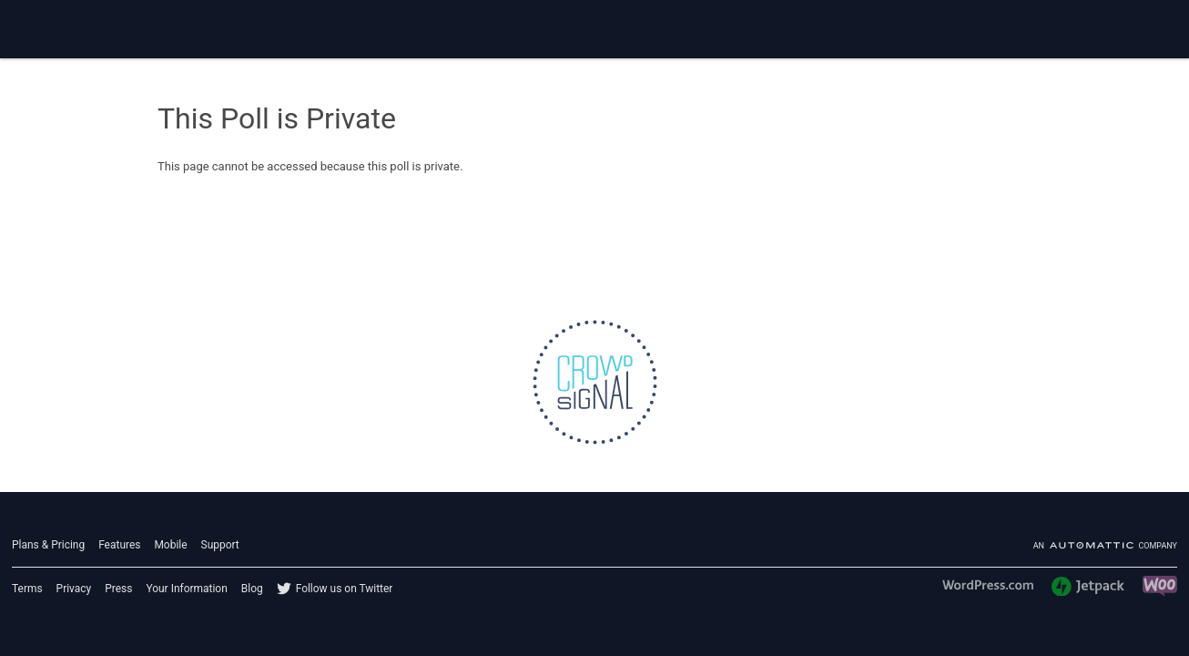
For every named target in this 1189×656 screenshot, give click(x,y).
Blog (252, 588)
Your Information (186, 588)
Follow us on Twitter (344, 588)
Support (220, 544)
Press (118, 588)
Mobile (170, 544)
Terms (27, 588)
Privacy (74, 588)
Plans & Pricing (48, 544)
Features (119, 544)
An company (1105, 545)
